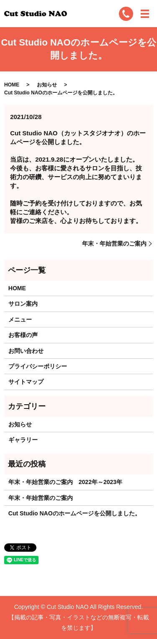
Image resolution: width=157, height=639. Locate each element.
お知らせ (47, 85)
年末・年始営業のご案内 (114, 243)
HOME (11, 85)
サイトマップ (26, 381)
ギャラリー (23, 439)
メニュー (20, 319)
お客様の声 (23, 335)
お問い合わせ (26, 350)
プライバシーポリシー (37, 366)
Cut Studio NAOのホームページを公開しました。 (74, 513)
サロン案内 (23, 303)
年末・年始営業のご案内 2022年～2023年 (65, 482)
